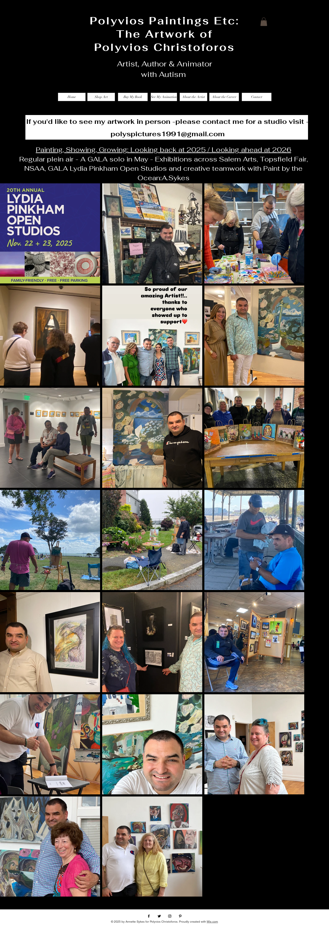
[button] (263, 21)
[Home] (72, 97)
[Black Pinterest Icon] (180, 916)
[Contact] (257, 97)
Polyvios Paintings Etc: (164, 20)
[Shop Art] (101, 97)
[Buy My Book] (133, 97)
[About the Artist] (193, 97)
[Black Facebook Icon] (149, 916)
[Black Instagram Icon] (170, 916)
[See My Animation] (164, 97)
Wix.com (212, 921)
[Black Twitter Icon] (159, 916)
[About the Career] (224, 97)
